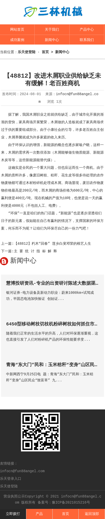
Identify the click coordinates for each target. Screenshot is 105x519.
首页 (65, 514)
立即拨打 (13, 514)
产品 (39, 514)
